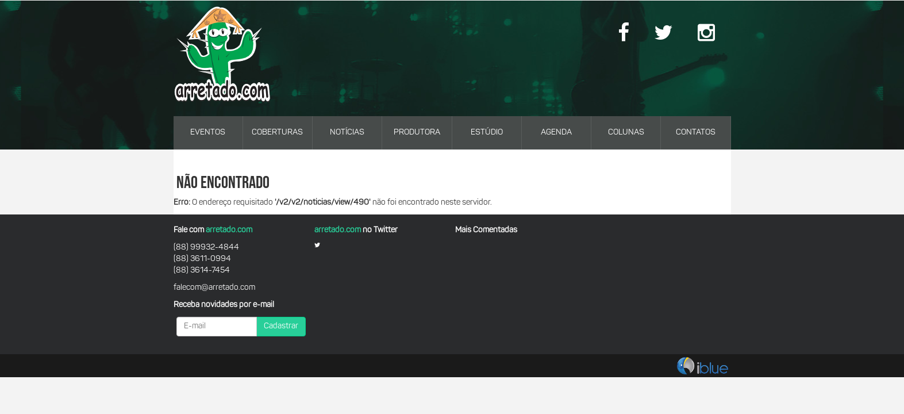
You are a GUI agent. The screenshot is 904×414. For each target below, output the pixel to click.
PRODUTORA (417, 132)
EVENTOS (207, 132)
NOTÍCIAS (347, 132)
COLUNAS (626, 132)
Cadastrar (281, 326)
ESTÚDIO (487, 132)
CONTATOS (695, 132)
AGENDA (556, 132)
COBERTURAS (277, 132)
